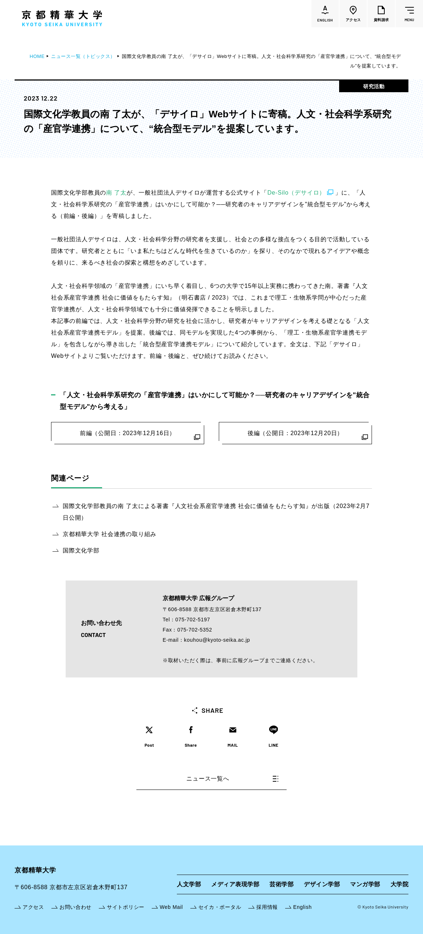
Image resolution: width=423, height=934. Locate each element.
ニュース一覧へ (232, 778)
